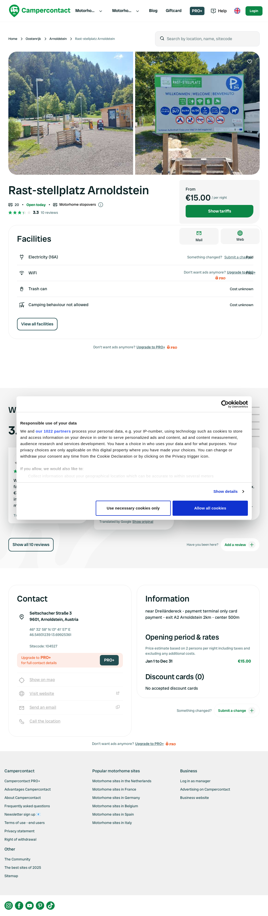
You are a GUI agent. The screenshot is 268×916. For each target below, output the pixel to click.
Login (254, 11)
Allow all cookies (210, 508)
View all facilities (37, 324)
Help (219, 11)
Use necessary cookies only (133, 508)
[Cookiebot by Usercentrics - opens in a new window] (225, 404)
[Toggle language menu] (237, 11)
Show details (225, 491)
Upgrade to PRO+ (150, 347)
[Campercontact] (39, 11)
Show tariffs (219, 211)
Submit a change (238, 257)
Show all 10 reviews (31, 544)
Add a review (240, 544)
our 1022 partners (53, 431)
